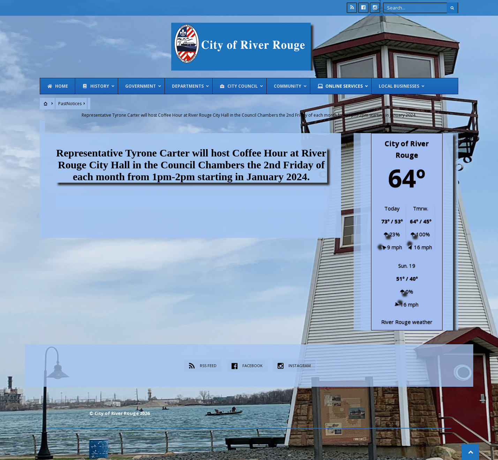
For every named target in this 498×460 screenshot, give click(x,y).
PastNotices (70, 104)
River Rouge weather (406, 321)
